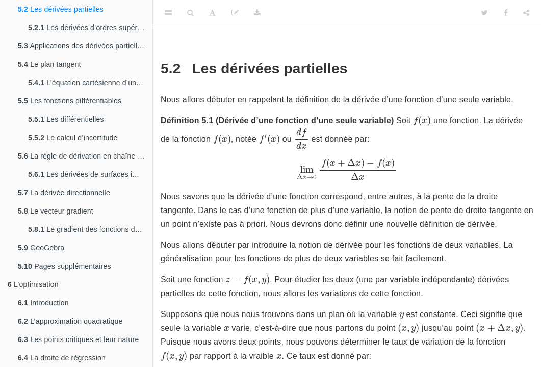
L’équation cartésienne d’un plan (90, 82)
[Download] (257, 12)
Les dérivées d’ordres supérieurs (90, 27)
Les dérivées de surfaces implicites (90, 174)
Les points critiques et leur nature (78, 339)
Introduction (43, 303)
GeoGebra (41, 248)
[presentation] (422, 120)
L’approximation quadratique (70, 321)
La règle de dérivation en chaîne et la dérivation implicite (85, 156)
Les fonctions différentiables (69, 101)
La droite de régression (62, 358)
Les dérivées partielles (61, 9)
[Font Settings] (212, 12)
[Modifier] (235, 12)
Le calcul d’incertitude (72, 138)
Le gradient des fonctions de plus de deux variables (90, 229)
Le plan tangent (49, 64)
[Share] (526, 12)
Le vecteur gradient (55, 211)
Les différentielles (66, 119)
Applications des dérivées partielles (81, 46)
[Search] (190, 12)
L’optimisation (33, 284)
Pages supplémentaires (64, 266)
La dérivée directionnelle (64, 193)
